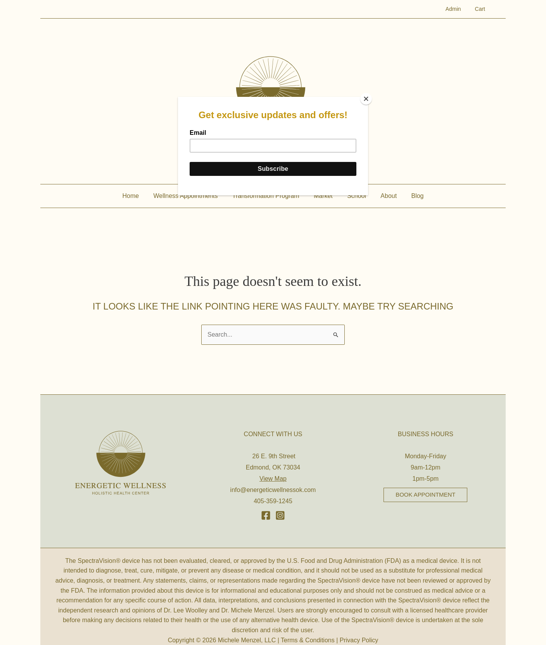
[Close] (366, 99)
